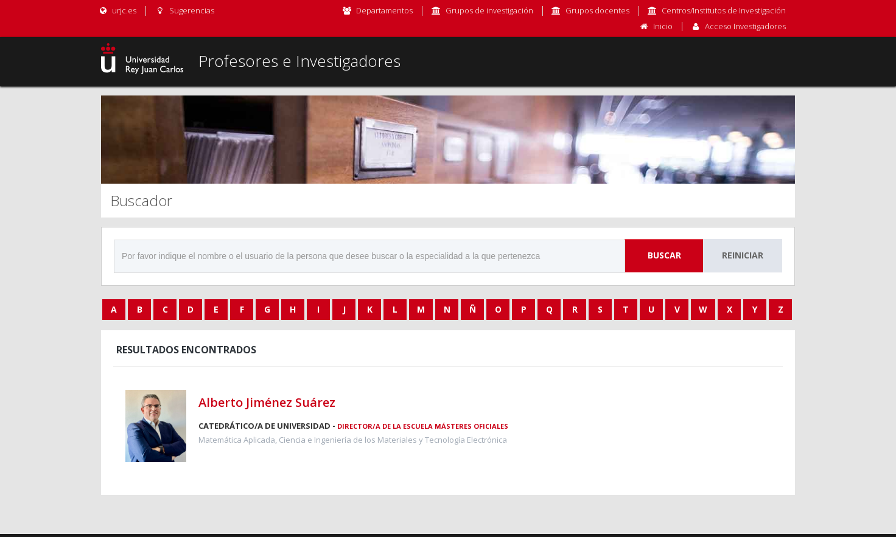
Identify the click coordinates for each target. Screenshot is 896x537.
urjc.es (117, 10)
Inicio (663, 26)
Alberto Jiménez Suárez (266, 402)
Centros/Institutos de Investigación (724, 10)
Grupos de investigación (489, 10)
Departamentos (384, 10)
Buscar (664, 255)
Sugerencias (184, 10)
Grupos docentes (597, 10)
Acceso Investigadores (745, 26)
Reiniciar (742, 255)
